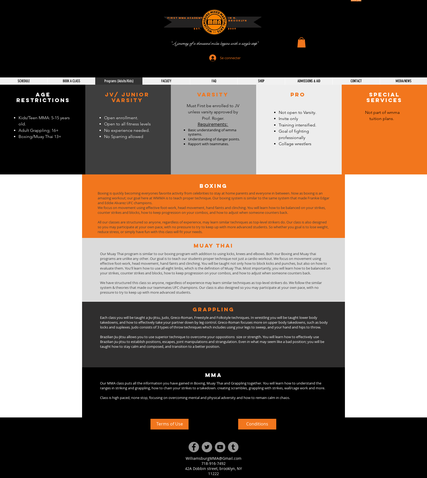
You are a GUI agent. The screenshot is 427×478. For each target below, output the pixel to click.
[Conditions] (257, 424)
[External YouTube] (103, 445)
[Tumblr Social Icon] (233, 447)
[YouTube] (220, 447)
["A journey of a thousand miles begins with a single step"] (214, 43)
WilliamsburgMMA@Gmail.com (213, 458)
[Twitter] (207, 447)
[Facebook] (194, 447)
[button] (232, 29)
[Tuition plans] (356, 0)
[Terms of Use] (169, 424)
